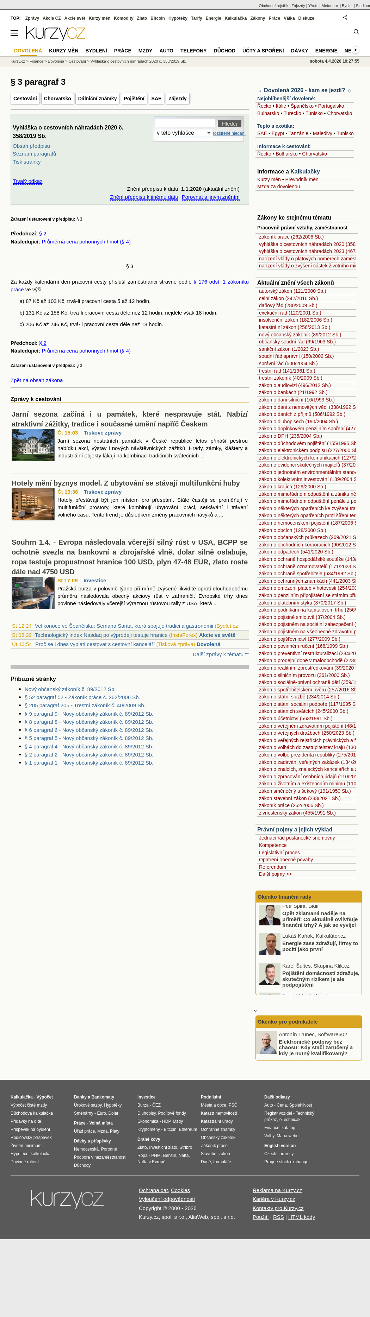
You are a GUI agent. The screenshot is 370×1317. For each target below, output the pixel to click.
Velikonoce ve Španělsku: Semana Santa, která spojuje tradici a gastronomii (124, 626)
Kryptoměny (148, 1129)
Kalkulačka (236, 18)
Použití (261, 1217)
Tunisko (314, 113)
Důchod (224, 50)
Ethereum (188, 1129)
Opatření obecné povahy (286, 859)
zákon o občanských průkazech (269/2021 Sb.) (310, 537)
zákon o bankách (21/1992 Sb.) (293, 392)
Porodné (109, 1149)
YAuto (313, 6)
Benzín (169, 1155)
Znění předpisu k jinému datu (144, 197)
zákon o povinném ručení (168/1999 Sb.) (303, 646)
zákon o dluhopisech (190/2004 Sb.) (298, 421)
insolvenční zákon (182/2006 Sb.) (295, 320)
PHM (156, 1155)
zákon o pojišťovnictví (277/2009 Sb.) (299, 639)
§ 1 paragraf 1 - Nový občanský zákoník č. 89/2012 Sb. (89, 763)
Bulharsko (268, 113)
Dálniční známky (97, 98)
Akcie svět (74, 18)
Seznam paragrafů (34, 154)
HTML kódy (301, 1217)
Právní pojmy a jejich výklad (294, 829)
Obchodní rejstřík (274, 6)
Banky (80, 1097)
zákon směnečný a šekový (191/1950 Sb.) (305, 791)
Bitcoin (157, 18)
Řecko (264, 106)
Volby (269, 1135)
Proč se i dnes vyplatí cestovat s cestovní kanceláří (95, 644)
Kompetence (273, 845)
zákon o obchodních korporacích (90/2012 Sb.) (310, 544)
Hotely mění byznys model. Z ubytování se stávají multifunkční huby (126, 483)
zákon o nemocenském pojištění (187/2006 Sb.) (311, 523)
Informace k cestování (283, 146)
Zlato (142, 18)
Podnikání (211, 1097)
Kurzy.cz (18, 61)
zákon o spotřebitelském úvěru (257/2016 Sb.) (309, 689)
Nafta (184, 1155)
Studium (363, 6)
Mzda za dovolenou (278, 186)
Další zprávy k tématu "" (221, 654)
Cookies (180, 1190)
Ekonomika (147, 1121)
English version (280, 1145)
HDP (166, 1121)
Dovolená (209, 644)
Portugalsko (331, 106)
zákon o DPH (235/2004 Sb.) (290, 436)
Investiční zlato (163, 1147)
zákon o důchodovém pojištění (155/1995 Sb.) (309, 443)
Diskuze (306, 18)
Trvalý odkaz (27, 181)
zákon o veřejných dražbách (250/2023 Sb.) (306, 733)
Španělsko (302, 106)
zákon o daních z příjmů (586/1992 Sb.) (302, 414)
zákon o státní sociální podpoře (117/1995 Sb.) (310, 704)
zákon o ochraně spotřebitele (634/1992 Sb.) (307, 573)
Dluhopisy (146, 1113)
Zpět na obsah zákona (37, 380)
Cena (282, 1105)
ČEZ (156, 1105)
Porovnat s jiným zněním (211, 197)
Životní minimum (26, 1145)
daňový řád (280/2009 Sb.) (288, 305)
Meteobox (330, 6)
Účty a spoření (263, 50)
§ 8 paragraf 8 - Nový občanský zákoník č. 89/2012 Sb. (89, 722)
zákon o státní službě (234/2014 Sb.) (299, 696)
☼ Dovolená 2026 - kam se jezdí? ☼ (304, 90)
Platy (114, 1131)
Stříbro (185, 1147)
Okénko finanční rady (285, 897)
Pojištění (134, 98)
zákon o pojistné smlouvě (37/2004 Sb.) (302, 617)
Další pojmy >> (275, 874)
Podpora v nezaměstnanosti (100, 1157)
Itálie (281, 106)
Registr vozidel (278, 1113)
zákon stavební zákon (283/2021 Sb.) (300, 798)
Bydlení (96, 50)
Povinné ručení (25, 1161)
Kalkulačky (305, 172)
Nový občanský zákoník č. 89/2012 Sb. (70, 689)
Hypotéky (177, 18)
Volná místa (100, 1123)
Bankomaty (102, 1097)
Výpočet (44, 1097)
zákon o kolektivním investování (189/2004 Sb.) (311, 479)
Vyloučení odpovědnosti (167, 1199)
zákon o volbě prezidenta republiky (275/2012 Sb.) (314, 755)
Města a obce (213, 1105)
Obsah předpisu (31, 146)
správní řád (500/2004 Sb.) (288, 363)
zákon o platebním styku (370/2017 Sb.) (302, 603)
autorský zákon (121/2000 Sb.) (292, 291)
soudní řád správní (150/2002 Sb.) (296, 356)
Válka (289, 18)
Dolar (113, 1113)
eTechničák (290, 1119)
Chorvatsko (57, 98)
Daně (206, 1161)
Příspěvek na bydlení (30, 1129)
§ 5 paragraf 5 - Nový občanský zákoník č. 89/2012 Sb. (89, 738)
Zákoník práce (214, 1145)
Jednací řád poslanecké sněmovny (297, 838)
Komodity (123, 18)
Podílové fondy (172, 1113)
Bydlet (347, 6)
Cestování (25, 98)
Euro (101, 1113)
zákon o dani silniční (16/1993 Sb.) (297, 400)
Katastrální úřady (217, 1121)
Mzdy (145, 50)
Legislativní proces (279, 852)
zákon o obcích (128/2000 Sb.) (292, 530)
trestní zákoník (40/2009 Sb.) (290, 378)
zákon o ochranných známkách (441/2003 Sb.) (310, 581)
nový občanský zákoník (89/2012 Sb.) (300, 334)
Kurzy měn (269, 179)
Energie (213, 18)
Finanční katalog (279, 1127)
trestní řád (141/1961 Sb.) (287, 371)
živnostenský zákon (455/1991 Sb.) (297, 813)
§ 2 (43, 233)
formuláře (222, 1161)
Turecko (292, 113)
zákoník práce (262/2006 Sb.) (291, 237)
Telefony (193, 50)
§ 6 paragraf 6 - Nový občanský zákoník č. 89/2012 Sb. (89, 730)
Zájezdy (177, 98)
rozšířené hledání (229, 133)
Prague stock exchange (286, 1161)
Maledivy (322, 133)
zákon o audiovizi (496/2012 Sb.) (295, 385)
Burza (142, 1105)
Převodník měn (302, 179)
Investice (95, 580)
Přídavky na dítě (26, 1121)
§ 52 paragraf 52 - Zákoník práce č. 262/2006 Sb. (82, 697)
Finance (36, 61)
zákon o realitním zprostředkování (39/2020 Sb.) (311, 668)
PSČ (233, 1105)
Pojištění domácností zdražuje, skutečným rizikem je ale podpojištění (320, 982)
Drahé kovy (148, 1139)
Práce (274, 18)
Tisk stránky (27, 162)
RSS (278, 1217)
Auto (166, 50)
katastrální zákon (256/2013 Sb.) (294, 327)
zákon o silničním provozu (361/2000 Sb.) (304, 675)
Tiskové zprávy (103, 433)
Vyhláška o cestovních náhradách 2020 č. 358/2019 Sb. (138, 61)
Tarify (196, 18)
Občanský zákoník (218, 1137)
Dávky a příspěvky (92, 1141)
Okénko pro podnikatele (288, 1022)
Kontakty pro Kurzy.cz (278, 1208)
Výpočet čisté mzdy (29, 1105)
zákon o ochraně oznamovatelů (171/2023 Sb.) (310, 566)
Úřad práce (84, 1131)
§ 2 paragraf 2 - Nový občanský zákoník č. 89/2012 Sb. (89, 755)
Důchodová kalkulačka (32, 1113)
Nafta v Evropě (151, 1161)
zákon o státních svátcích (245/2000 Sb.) (304, 711)
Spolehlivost (300, 1105)
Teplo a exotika (274, 126)
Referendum (272, 867)
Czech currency (279, 1153)
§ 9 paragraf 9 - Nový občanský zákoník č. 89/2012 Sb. (89, 714)
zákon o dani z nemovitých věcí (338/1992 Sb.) (310, 407)
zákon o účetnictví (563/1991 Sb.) (296, 718)
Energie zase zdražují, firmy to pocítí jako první (320, 949)
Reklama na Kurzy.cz (277, 1190)
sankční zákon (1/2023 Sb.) (289, 349)
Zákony (257, 18)
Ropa (142, 1155)
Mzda (102, 1131)
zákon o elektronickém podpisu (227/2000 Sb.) (310, 450)
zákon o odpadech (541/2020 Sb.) (296, 552)
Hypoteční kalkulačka (30, 1153)
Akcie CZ (52, 18)
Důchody (82, 1165)
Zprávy (32, 18)
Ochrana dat (153, 1190)
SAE (157, 98)
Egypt (278, 133)
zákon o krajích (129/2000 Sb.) (292, 486)
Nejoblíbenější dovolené (285, 98)
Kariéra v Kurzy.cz (274, 1199)
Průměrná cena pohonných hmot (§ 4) (86, 242)
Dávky (299, 50)
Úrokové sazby (87, 1105)
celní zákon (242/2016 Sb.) (288, 298)
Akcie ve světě (217, 635)
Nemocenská (86, 1149)
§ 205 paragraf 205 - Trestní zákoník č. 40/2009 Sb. (85, 705)
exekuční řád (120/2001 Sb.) (290, 313)
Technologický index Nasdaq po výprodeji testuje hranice (101, 635)
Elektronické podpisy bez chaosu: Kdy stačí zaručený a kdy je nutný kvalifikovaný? (316, 1047)
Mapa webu (287, 1135)
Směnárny (83, 1113)
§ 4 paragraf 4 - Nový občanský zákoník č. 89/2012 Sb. (89, 746)
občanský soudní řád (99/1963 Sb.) (297, 341)
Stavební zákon (215, 1153)
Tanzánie (298, 133)
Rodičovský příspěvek (31, 1137)
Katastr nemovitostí (219, 1113)
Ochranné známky (218, 1129)
